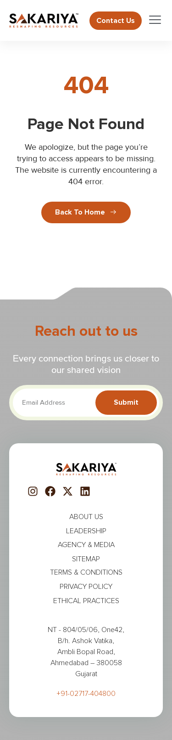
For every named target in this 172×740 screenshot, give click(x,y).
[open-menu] (149, 20)
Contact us (115, 20)
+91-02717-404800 (86, 693)
